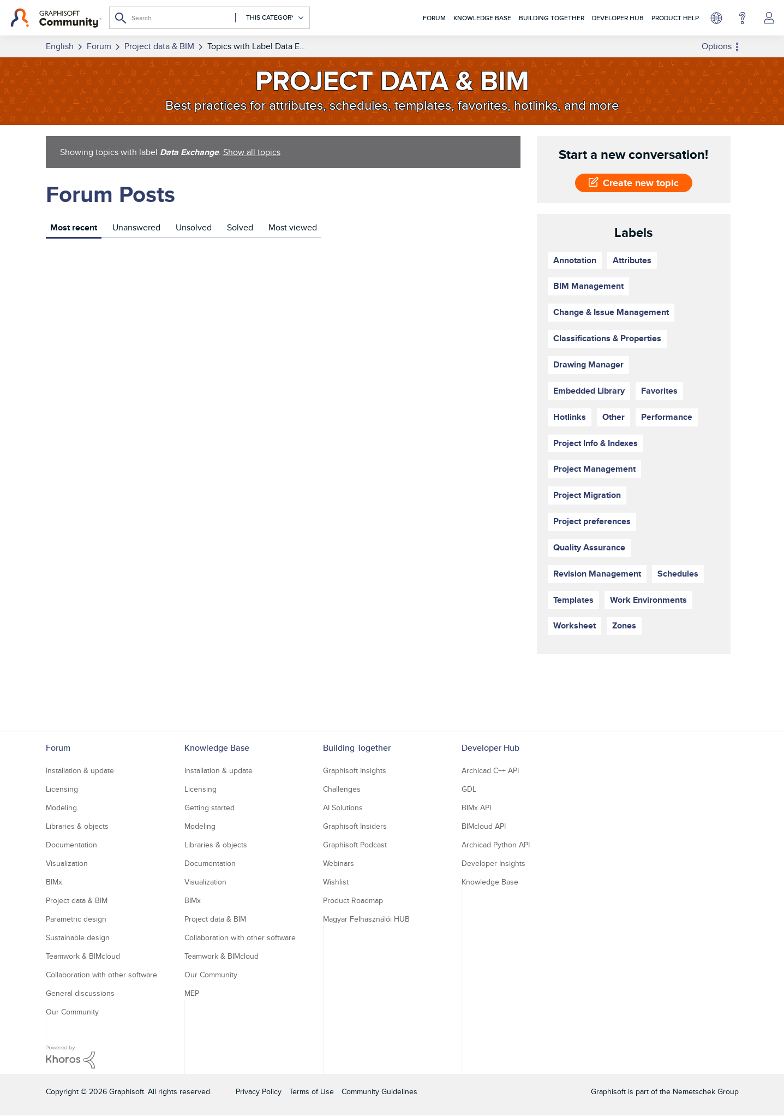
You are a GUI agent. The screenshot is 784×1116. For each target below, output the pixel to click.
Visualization (67, 863)
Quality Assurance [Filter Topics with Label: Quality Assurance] (589, 547)
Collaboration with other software (101, 974)
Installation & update (80, 770)
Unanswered (136, 227)
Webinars (338, 863)
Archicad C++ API (490, 770)
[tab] (73, 229)
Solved (240, 227)
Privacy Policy (259, 1091)
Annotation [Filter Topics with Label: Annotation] (574, 260)
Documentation (71, 844)
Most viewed (292, 227)
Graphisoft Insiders (355, 826)
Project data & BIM (76, 900)
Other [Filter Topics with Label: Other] (613, 417)
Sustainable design (78, 937)
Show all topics (251, 152)
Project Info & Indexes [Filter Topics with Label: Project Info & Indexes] (595, 443)
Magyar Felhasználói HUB (366, 918)
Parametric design (76, 918)
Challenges (342, 788)
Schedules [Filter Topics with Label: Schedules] (677, 573)
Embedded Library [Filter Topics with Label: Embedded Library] (589, 390)
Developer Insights (493, 863)
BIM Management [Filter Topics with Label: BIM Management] (588, 286)
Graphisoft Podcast (355, 844)
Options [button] (717, 46)
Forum (434, 17)
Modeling (61, 807)
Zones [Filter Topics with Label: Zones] (624, 625)
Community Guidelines (379, 1091)
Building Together (551, 17)
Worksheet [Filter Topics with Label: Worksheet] (574, 625)
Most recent (73, 227)
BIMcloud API (484, 826)
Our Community (72, 1011)
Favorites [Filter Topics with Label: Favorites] (659, 390)
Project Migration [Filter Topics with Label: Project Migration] (587, 495)
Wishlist (336, 881)
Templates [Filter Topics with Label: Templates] (573, 599)
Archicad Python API (496, 844)
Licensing (62, 788)
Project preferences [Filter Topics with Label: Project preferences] (592, 521)
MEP (191, 993)
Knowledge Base (482, 17)
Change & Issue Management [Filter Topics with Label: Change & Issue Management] (611, 312)
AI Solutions (343, 807)
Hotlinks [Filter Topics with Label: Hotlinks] (569, 417)
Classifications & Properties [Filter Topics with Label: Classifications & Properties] (607, 338)
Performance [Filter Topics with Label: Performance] (666, 417)
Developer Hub (618, 17)
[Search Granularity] (270, 18)
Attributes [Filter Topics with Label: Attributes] (632, 260)
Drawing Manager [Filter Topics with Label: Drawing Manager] (588, 364)
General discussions (80, 993)
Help (742, 18)
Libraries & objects (77, 826)
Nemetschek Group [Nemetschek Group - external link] (706, 1091)
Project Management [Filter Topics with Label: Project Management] (594, 468)
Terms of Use (311, 1091)
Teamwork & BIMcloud (83, 956)
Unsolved (194, 227)
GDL (469, 788)
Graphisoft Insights (354, 770)
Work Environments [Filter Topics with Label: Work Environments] (648, 599)
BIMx (54, 881)
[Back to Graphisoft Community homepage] (56, 18)
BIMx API (476, 807)
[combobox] (209, 18)
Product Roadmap (353, 900)
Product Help (675, 17)
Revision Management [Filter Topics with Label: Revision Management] (597, 573)
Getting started (209, 807)
